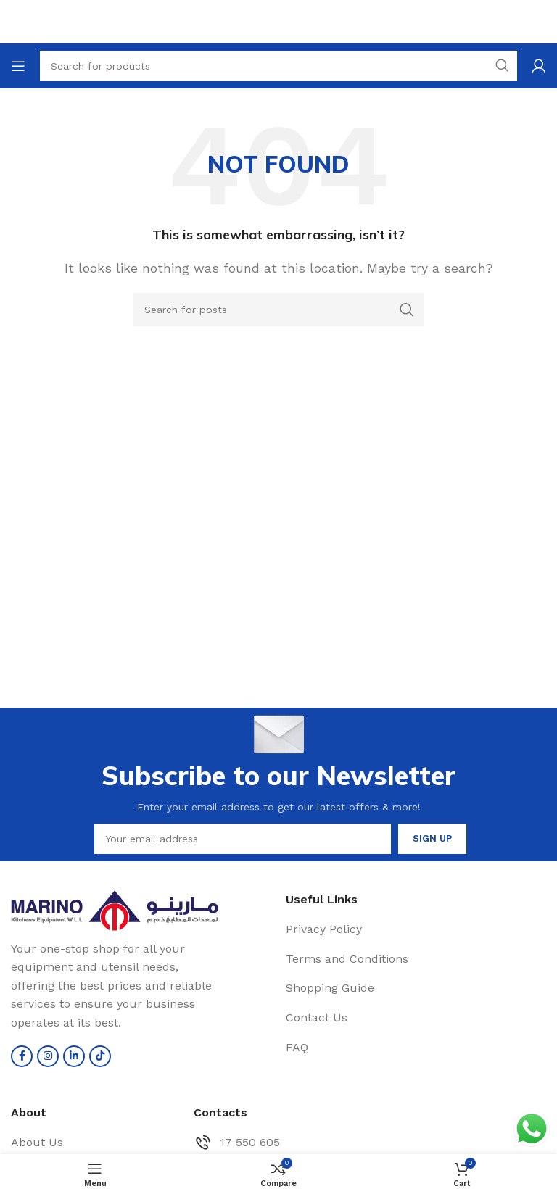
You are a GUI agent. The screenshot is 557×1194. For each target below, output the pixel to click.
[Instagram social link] (48, 1056)
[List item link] (370, 929)
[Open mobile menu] (18, 65)
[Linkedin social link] (74, 1056)
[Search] (278, 309)
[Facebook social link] (22, 1056)
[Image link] (115, 910)
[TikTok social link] (100, 1056)
